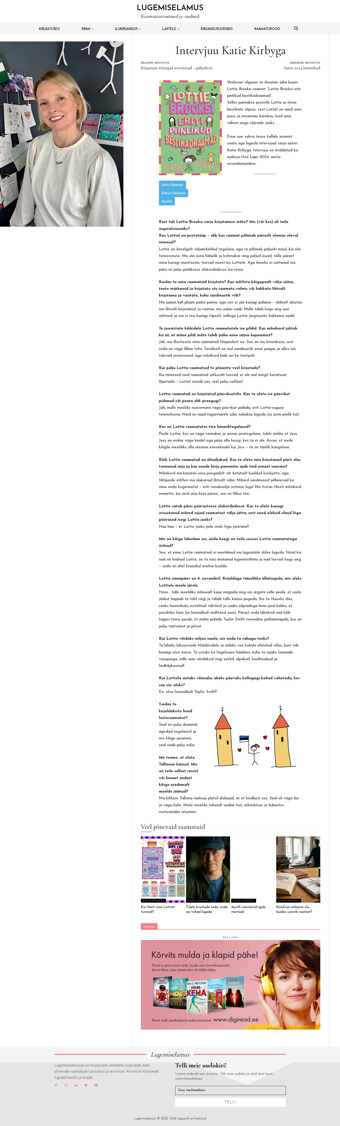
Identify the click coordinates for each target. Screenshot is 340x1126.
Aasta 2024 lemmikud (301, 68)
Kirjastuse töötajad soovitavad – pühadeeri (177, 68)
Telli (231, 1102)
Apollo (167, 201)
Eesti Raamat (172, 184)
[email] (230, 1090)
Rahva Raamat (173, 193)
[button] (296, 28)
